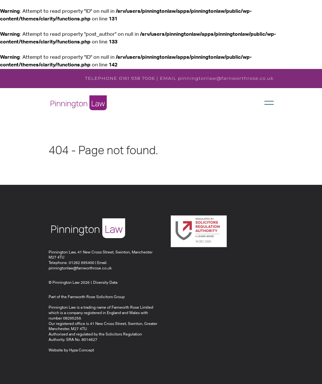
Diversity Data (105, 283)
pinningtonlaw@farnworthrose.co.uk (226, 78)
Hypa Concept (81, 350)
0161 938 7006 (137, 78)
